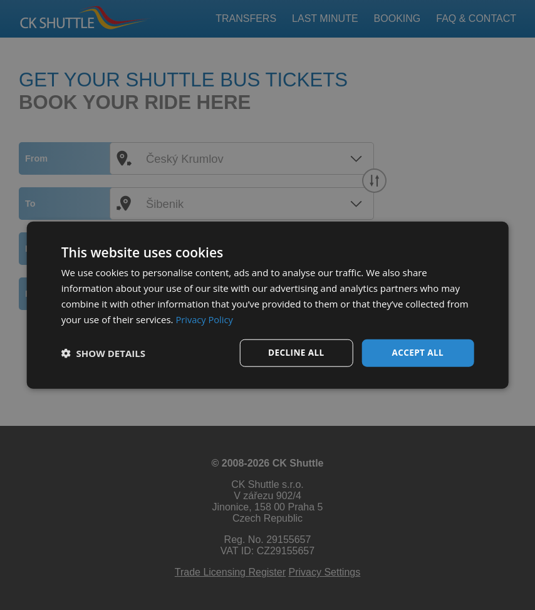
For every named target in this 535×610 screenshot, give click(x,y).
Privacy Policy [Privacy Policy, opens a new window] (204, 319)
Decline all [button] (296, 352)
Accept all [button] (417, 352)
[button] (103, 353)
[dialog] (268, 305)
